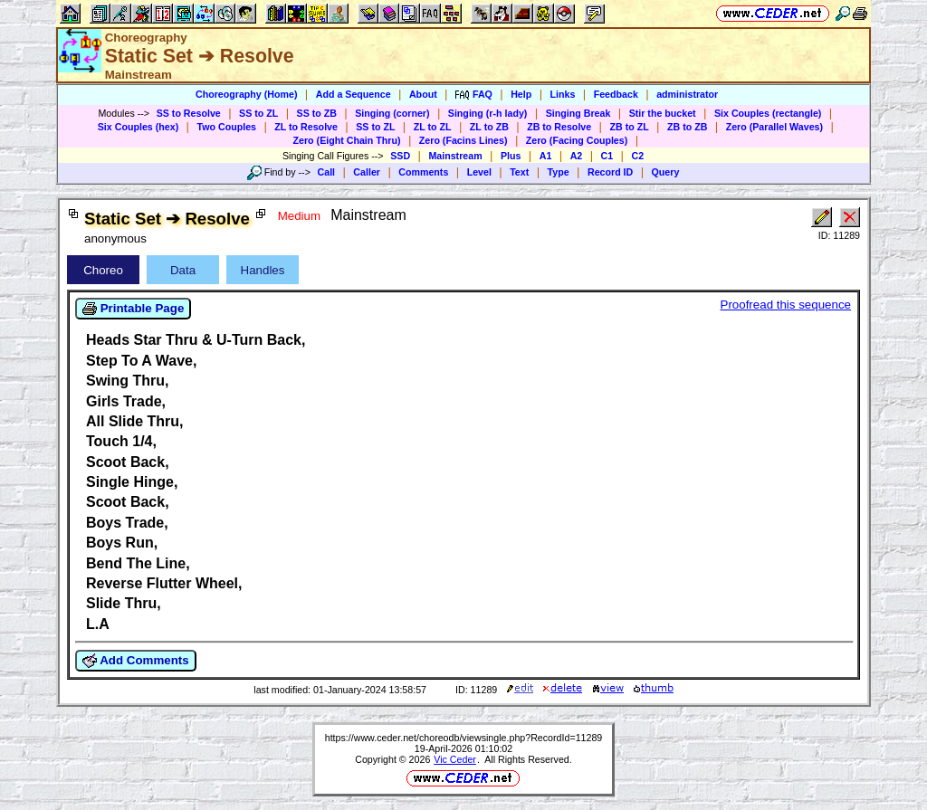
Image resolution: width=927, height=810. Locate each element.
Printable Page (133, 308)
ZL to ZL (433, 126)
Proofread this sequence (786, 304)
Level (479, 172)
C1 (607, 155)
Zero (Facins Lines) (463, 140)
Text (519, 172)
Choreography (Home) (247, 94)
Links (563, 94)
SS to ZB (317, 113)
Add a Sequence (353, 94)
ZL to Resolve (306, 126)
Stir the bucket (662, 113)
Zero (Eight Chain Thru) (347, 140)
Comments (423, 172)
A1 (546, 155)
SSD (400, 155)
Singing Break (578, 113)
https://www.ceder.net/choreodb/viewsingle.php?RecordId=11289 (464, 737)
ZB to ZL (628, 126)
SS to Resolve (189, 113)
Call (327, 172)
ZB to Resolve (559, 126)
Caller (366, 172)
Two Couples (226, 126)
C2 (637, 155)
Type (558, 172)
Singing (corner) (392, 113)
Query (666, 172)
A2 (576, 155)
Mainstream (455, 155)
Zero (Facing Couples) (577, 140)
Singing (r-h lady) (488, 113)
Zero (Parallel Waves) (774, 126)
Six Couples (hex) (138, 126)
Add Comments (135, 660)
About (423, 94)
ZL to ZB (489, 126)
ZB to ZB (687, 126)
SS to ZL (258, 113)
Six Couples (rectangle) (767, 113)
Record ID (610, 172)
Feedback (616, 94)
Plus (511, 155)
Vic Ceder (455, 759)
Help (521, 94)
